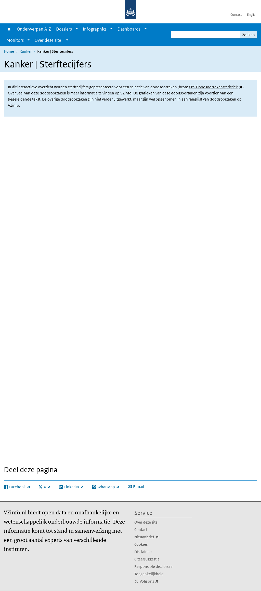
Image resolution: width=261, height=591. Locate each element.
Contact (236, 14)
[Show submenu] (76, 29)
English (252, 14)
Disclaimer (143, 551)
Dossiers (64, 29)
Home (9, 29)
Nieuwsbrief (157, 537)
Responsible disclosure (153, 566)
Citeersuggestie (147, 559)
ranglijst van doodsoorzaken (212, 99)
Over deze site (146, 522)
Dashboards (129, 29)
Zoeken (248, 34)
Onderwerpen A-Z (34, 29)
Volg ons (160, 581)
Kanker (26, 51)
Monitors (15, 40)
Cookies (141, 544)
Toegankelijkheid (149, 573)
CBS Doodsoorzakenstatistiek (215, 87)
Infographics (95, 29)
